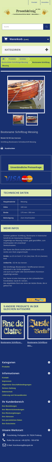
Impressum (6, 381)
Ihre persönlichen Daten (12, 420)
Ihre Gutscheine (8, 424)
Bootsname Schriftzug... (11, 342)
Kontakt (34, 2)
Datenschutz (7, 392)
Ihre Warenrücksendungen (13, 410)
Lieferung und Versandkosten (14, 395)
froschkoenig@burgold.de (23, 445)
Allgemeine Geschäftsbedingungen (16, 385)
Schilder (23, 59)
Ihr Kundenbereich (13, 401)
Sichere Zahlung (9, 388)
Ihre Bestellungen (9, 406)
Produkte (12, 59)
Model (3, 138)
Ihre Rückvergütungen (11, 413)
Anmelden (45, 2)
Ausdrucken (10, 148)
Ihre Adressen (8, 417)
